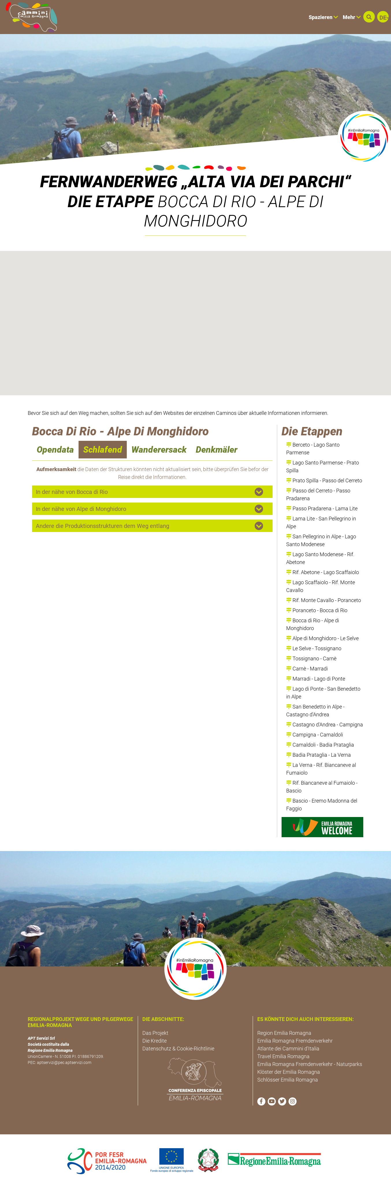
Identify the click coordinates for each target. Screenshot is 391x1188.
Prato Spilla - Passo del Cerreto (324, 480)
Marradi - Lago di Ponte (315, 679)
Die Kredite (154, 1041)
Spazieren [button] (323, 17)
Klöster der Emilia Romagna (288, 1072)
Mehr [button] (352, 17)
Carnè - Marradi (307, 669)
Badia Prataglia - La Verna (318, 755)
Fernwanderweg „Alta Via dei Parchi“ (195, 182)
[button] (369, 17)
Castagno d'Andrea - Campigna (324, 725)
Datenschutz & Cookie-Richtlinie (178, 1048)
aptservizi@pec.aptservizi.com (64, 1062)
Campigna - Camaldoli (314, 735)
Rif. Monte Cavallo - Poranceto (323, 600)
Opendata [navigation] (55, 450)
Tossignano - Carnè (311, 658)
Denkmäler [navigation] (216, 450)
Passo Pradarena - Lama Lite (322, 508)
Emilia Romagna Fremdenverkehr (295, 1041)
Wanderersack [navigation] (159, 450)
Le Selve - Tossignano (313, 648)
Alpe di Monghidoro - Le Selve (322, 638)
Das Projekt (155, 1033)
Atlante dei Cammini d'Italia (288, 1048)
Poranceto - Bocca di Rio (316, 610)
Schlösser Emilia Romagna (287, 1080)
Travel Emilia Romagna (283, 1056)
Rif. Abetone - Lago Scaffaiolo (322, 572)
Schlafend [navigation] (102, 450)
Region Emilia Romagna (284, 1033)
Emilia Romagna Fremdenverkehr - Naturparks (309, 1064)
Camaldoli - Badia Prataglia (320, 745)
